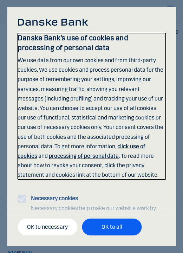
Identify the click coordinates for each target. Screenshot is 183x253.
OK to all (112, 226)
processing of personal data (84, 156)
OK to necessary (47, 226)
